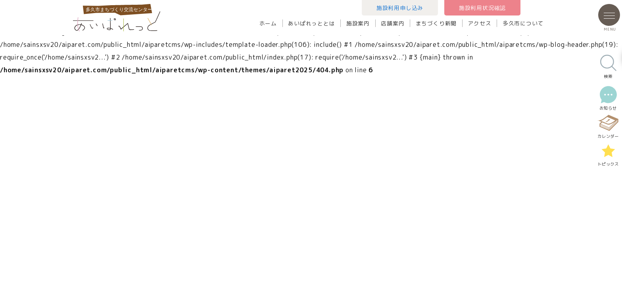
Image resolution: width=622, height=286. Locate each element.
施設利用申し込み (399, 8)
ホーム (268, 23)
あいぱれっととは (311, 23)
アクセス (479, 23)
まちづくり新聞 (436, 23)
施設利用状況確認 (482, 8)
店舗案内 (392, 23)
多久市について (523, 23)
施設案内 (358, 23)
